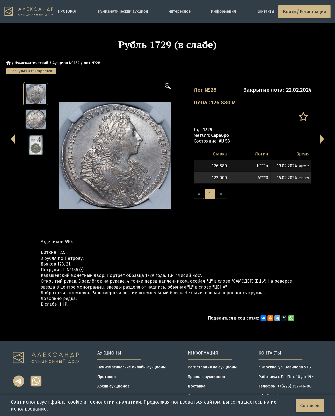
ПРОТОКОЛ (67, 11)
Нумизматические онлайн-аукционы (131, 367)
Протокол (106, 376)
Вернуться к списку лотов (31, 71)
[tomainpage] (28, 11)
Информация (223, 11)
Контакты (265, 11)
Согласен (309, 405)
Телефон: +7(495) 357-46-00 (285, 386)
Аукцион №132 (65, 62)
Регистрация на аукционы (212, 367)
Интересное (179, 11)
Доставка (196, 386)
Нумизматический (31, 62)
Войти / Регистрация (304, 11)
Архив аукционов (113, 386)
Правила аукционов (206, 376)
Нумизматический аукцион (123, 11)
